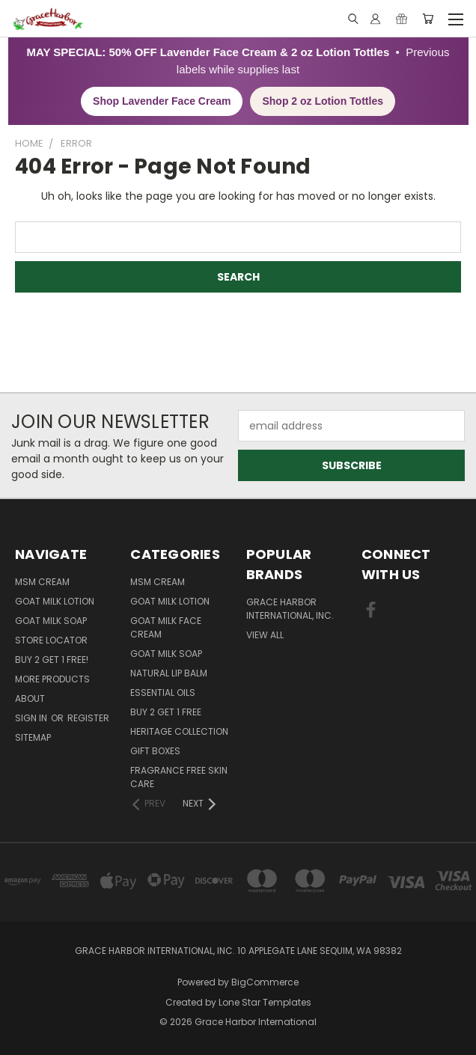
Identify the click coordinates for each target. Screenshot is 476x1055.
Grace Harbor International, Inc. (290, 609)
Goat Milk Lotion (54, 601)
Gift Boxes (155, 750)
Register (88, 718)
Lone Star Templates (265, 1002)
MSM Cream (42, 581)
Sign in (32, 718)
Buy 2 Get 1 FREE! (51, 659)
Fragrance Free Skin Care (179, 777)
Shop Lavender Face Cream (162, 101)
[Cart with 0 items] (428, 18)
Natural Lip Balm (168, 673)
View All (265, 635)
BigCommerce (265, 982)
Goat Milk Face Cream (165, 627)
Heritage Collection (179, 731)
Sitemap (33, 737)
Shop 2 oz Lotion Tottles (322, 101)
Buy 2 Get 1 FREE (165, 712)
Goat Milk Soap (51, 620)
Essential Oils (162, 692)
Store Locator (51, 640)
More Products (52, 679)
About (30, 698)
